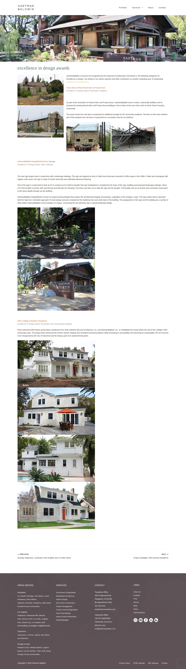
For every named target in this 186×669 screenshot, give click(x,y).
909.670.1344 (100, 625)
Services (61, 585)
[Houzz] (156, 620)
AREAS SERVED (25, 585)
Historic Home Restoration (66, 617)
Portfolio (137, 595)
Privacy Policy (128, 663)
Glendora (24, 638)
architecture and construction (78, 82)
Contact (100, 585)
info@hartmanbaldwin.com (105, 609)
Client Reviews (140, 612)
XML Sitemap (155, 663)
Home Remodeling (63, 613)
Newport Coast (23, 647)
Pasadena (38, 603)
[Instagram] (135, 620)
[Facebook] (146, 620)
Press (136, 609)
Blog (135, 606)
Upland (38, 635)
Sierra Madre (32, 599)
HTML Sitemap (142, 663)
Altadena (21, 603)
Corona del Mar (30, 651)
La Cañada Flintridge (25, 596)
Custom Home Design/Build (67, 610)
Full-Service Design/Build (66, 592)
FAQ (135, 599)
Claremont (21, 635)
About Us (137, 592)
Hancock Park (27, 619)
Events (136, 602)
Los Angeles (37, 622)
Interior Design (62, 599)
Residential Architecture (65, 596)
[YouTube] (141, 620)
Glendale (29, 603)
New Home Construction (66, 603)
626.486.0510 (100, 606)
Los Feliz (37, 619)
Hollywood (21, 615)
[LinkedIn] (151, 620)
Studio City (26, 622)
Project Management (64, 606)
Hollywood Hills (33, 615)
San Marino (40, 596)
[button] (141, 7)
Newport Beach (36, 647)
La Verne (30, 635)
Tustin (39, 651)
